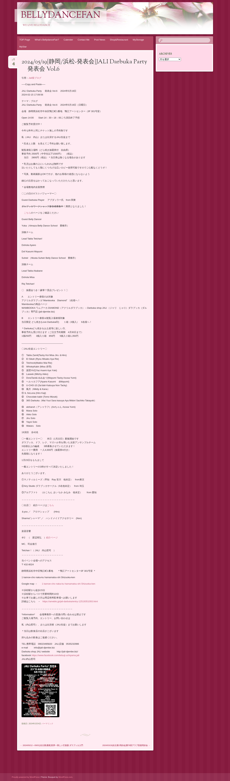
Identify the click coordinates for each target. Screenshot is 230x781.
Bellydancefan (60, 15)
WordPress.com (65, 777)
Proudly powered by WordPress (25, 777)
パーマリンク (47, 723)
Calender (68, 39)
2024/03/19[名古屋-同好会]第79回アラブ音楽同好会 (126, 745)
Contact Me (83, 39)
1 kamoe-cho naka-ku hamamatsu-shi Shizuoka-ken (68, 583)
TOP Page (24, 39)
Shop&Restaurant (119, 39)
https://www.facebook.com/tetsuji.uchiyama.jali (55, 655)
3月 (13, 60)
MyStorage (138, 39)
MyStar (23, 46)
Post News (99, 39)
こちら (27, 212)
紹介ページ (52, 537)
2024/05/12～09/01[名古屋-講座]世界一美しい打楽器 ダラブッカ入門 (51, 745)
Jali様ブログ (35, 78)
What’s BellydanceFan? (47, 39)
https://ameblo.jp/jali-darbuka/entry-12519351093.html (70, 601)
